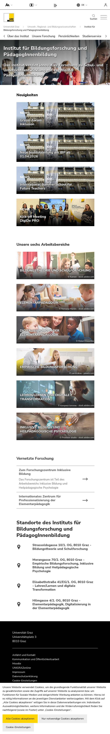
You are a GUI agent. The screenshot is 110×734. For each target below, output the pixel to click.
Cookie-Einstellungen (24, 680)
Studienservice (91, 36)
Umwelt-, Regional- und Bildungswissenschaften (52, 26)
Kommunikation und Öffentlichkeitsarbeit (35, 659)
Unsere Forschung (43, 36)
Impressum (18, 672)
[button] (8, 4)
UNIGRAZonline (21, 668)
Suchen (93, 17)
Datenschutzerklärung (25, 676)
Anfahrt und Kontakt (23, 655)
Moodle (16, 663)
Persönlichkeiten (68, 36)
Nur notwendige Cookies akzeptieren (63, 718)
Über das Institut (18, 36)
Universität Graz (11, 26)
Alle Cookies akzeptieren (20, 718)
